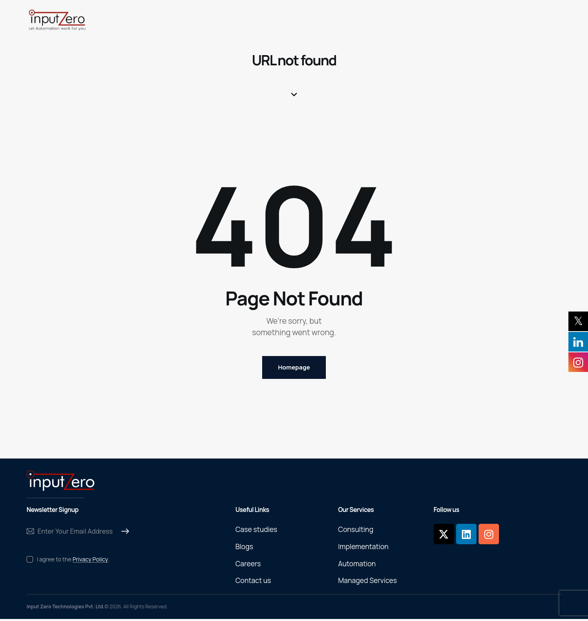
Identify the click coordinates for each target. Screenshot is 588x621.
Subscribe (123, 533)
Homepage (294, 368)
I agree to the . (73, 561)
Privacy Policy (90, 561)
